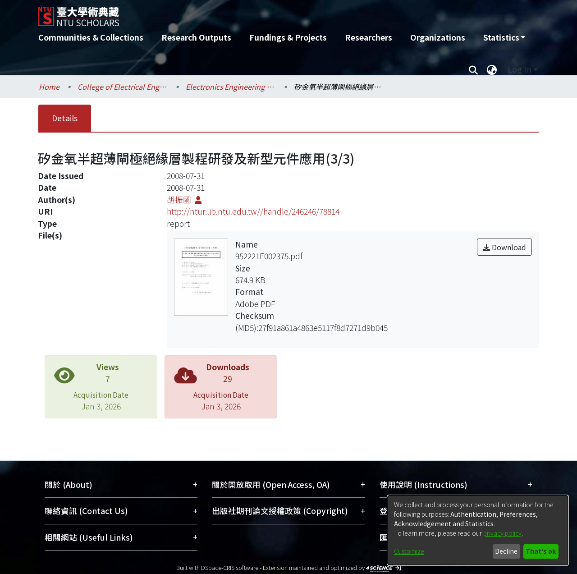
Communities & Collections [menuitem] (90, 37)
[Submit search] (473, 69)
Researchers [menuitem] (368, 37)
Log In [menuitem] (519, 69)
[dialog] (478, 530)
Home (49, 86)
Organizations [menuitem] (437, 37)
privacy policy (502, 532)
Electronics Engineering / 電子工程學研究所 (231, 86)
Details (65, 118)
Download (504, 247)
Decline (506, 551)
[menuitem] (504, 37)
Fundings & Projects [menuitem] (288, 37)
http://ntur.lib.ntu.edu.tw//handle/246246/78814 (253, 211)
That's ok (541, 551)
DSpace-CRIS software (229, 567)
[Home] (240, 13)
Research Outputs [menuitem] (196, 37)
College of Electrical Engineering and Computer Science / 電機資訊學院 (123, 86)
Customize (409, 551)
